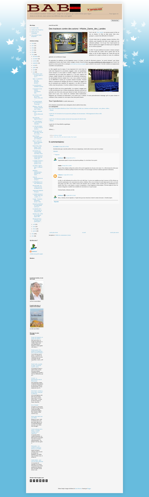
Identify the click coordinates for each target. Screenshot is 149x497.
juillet (34, 67)
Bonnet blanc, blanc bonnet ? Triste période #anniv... (37, 147)
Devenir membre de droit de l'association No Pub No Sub (84, 120)
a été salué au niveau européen (78, 64)
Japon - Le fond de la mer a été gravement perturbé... (37, 81)
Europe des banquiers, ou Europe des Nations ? (37, 338)
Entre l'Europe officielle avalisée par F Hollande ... (37, 137)
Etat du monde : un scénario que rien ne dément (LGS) (37, 187)
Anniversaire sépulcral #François (38, 191)
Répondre (55, 151)
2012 (33, 233)
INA (60, 136)
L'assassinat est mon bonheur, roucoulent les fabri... (37, 91)
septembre (35, 63)
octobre (35, 61)
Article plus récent (53, 232)
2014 (33, 52)
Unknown (60, 175)
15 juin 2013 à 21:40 (70, 195)
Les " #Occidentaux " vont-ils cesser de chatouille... (37, 123)
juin (34, 69)
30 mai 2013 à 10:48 (66, 165)
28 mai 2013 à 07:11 (70, 158)
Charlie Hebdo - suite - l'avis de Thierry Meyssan (37, 460)
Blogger (89, 488)
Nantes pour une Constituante (35, 32)
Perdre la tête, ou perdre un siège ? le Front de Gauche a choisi (36, 365)
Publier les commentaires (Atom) (63, 235)
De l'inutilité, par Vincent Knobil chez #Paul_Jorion (37, 152)
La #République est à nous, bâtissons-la (37, 182)
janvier (34, 231)
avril (34, 224)
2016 (33, 48)
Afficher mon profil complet (36, 254)
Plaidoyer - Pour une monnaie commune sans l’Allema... (38, 108)
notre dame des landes (66, 136)
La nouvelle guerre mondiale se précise (38, 86)
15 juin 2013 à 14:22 (68, 175)
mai (34, 72)
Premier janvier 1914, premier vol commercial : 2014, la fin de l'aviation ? (37, 351)
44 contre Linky (35, 28)
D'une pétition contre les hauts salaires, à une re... (38, 75)
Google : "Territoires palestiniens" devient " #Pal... (37, 200)
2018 (33, 43)
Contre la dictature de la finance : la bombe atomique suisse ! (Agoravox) (36, 431)
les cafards (56, 146)
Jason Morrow (78, 488)
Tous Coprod (73, 136)
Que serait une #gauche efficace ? (38, 118)
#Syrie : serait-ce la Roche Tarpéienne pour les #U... (37, 142)
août (34, 65)
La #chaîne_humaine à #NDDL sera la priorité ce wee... (38, 162)
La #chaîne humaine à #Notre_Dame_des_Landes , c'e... (38, 195)
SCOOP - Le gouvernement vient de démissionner (36, 380)
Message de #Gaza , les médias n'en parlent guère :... (37, 220)
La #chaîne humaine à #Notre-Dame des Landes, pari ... (38, 157)
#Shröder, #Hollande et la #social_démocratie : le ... (38, 113)
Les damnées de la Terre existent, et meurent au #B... (37, 210)
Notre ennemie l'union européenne (36, 35)
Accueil (84, 232)
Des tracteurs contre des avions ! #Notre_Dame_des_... (38, 97)
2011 (33, 236)
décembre (35, 56)
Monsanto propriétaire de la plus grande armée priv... (38, 205)
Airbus (55, 136)
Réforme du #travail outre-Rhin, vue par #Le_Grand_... (38, 132)
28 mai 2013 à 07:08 (64, 146)
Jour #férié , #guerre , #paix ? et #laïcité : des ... (38, 167)
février (34, 228)
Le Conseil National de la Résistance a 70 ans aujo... (37, 103)
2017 (33, 45)
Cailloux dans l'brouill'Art (37, 30)
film (58, 136)
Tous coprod (100, 32)
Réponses (57, 154)
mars (34, 226)
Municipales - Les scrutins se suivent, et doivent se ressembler (36, 447)
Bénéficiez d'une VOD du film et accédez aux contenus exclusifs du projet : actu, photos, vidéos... (84, 110)
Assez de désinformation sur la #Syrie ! (38, 178)
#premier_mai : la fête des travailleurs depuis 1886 (38, 215)
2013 (33, 54)
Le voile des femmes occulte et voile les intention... (38, 128)
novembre (35, 58)
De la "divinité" (34, 405)
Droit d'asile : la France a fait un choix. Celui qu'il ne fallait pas (37, 392)
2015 (33, 50)
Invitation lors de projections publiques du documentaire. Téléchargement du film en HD (84, 115)
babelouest (60, 158)
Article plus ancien (114, 232)
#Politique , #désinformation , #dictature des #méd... (37, 172)
